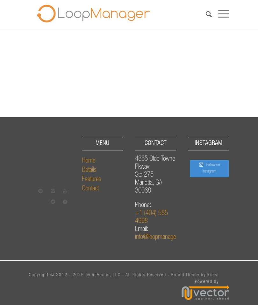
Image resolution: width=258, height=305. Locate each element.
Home (89, 161)
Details (89, 170)
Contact (90, 189)
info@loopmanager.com (162, 237)
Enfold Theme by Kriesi (195, 275)
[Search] (205, 14)
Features (91, 179)
